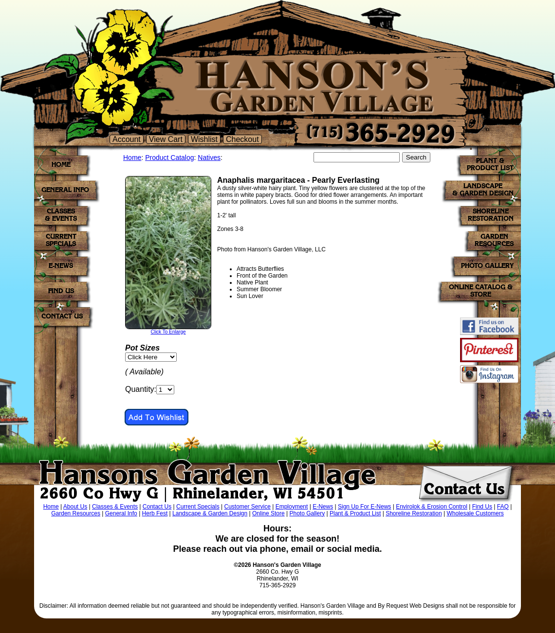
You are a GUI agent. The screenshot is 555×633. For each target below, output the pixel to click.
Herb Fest (155, 513)
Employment (292, 506)
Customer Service (247, 506)
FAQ (503, 506)
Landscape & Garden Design (209, 513)
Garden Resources (75, 513)
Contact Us (157, 506)
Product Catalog (169, 157)
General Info (121, 513)
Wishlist (204, 139)
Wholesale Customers (474, 513)
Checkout (242, 139)
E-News (323, 506)
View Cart (166, 139)
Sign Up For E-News (364, 506)
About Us (75, 506)
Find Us (482, 506)
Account (126, 139)
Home (132, 157)
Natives (209, 157)
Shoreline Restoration (414, 513)
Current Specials (198, 506)
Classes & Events (115, 506)
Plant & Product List (355, 513)
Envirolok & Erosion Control (431, 506)
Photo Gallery (307, 513)
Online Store (268, 513)
